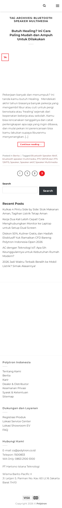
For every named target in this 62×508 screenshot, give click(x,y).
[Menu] (58, 6)
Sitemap (8, 396)
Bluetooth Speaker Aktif (44, 155)
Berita (16, 155)
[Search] (44, 5)
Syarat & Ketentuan (15, 392)
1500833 (19, 454)
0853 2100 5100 (25, 458)
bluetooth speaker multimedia (19, 159)
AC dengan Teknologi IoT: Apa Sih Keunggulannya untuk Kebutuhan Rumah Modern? (30, 252)
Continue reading (31, 144)
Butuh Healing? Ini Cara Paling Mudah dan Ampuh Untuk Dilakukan (31, 35)
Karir (5, 379)
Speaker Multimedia (46, 162)
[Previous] (20, 173)
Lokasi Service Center (16, 421)
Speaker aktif (27, 162)
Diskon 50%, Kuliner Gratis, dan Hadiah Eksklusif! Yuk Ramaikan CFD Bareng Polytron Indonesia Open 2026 (27, 237)
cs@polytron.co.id (24, 450)
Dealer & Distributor (15, 384)
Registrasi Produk (14, 417)
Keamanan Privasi (14, 388)
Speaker (14, 162)
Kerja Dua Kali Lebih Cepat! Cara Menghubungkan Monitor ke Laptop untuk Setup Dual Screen (26, 223)
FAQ (5, 429)
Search (6, 183)
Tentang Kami (11, 371)
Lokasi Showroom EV (16, 425)
